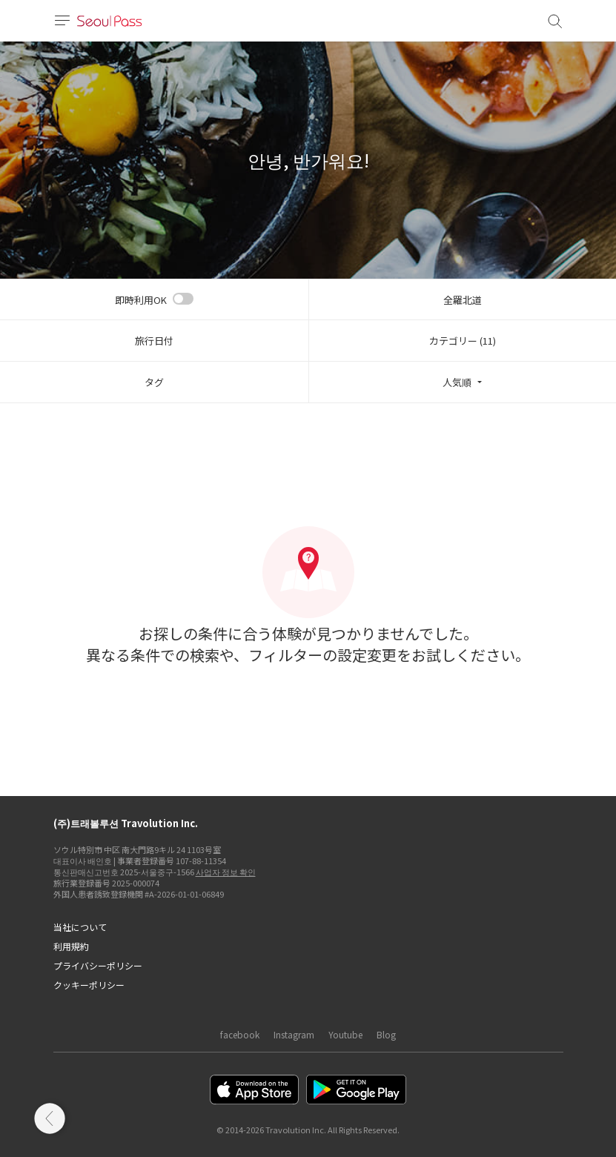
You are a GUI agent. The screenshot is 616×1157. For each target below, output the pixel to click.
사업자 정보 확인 (226, 872)
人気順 (457, 382)
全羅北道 (462, 300)
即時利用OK (141, 300)
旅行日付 (154, 341)
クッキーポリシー (89, 984)
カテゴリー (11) (462, 341)
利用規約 (71, 946)
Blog (386, 1034)
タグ (154, 382)
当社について (80, 927)
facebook (239, 1034)
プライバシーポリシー (97, 965)
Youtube (345, 1034)
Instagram (294, 1034)
